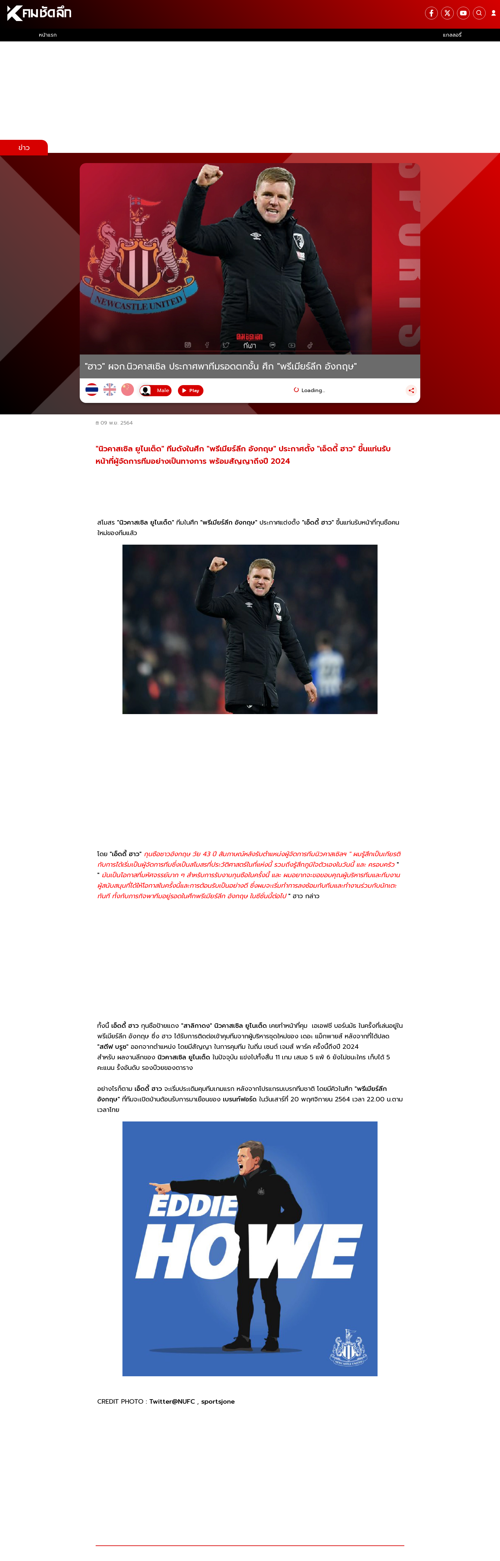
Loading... (313, 390)
